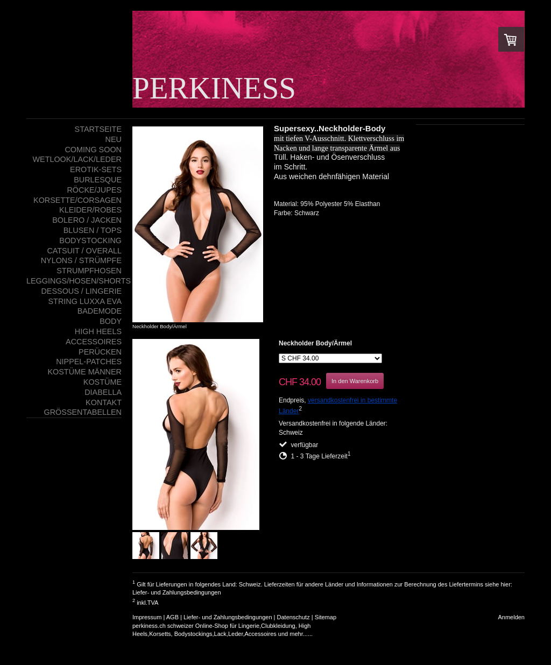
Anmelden (511, 617)
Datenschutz (293, 617)
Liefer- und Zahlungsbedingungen (176, 592)
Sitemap (325, 617)
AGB (172, 617)
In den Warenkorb (354, 381)
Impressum (146, 617)
